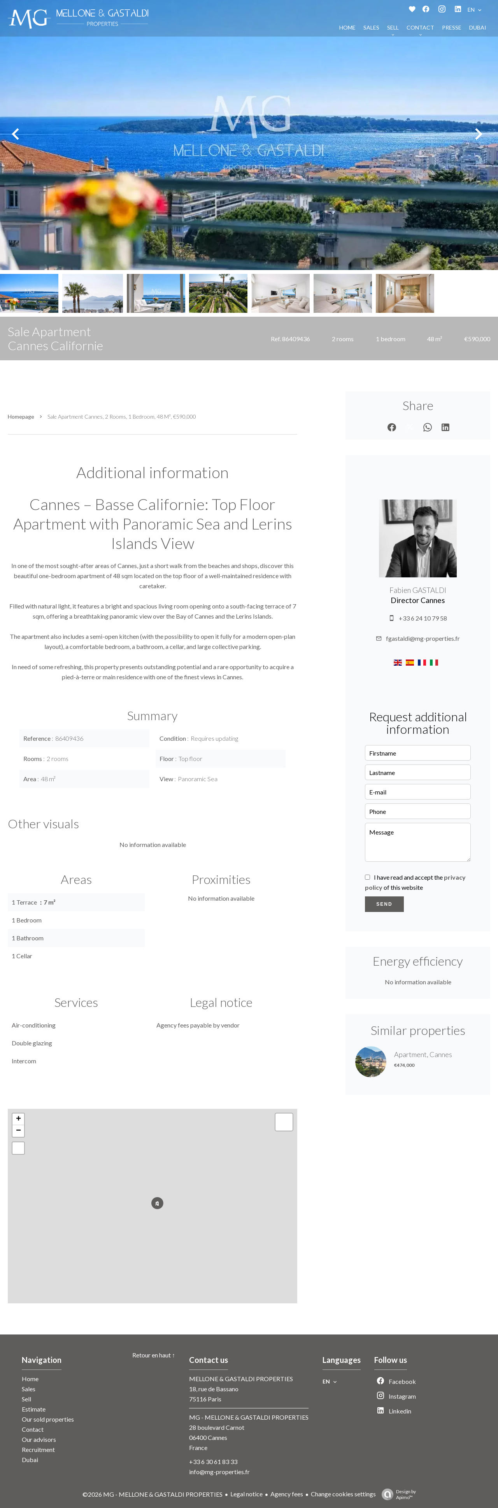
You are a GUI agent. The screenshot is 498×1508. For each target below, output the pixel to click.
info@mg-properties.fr (219, 1471)
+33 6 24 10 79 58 (423, 618)
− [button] (18, 1131)
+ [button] (18, 1119)
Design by (397, 1494)
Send (384, 904)
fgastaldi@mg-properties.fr (423, 638)
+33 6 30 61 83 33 (213, 1461)
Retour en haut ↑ (153, 1355)
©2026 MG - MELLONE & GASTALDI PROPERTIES (152, 1494)
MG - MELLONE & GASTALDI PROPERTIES (249, 1417)
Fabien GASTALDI (417, 590)
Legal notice (246, 1493)
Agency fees (286, 1493)
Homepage (21, 416)
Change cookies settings (343, 1493)
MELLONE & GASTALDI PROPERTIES (241, 1378)
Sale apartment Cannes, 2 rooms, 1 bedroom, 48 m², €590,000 (121, 416)
